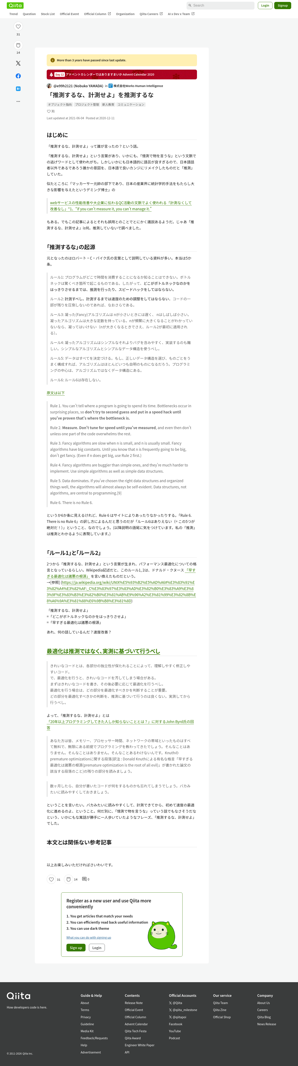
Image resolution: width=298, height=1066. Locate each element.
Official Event (69, 14)
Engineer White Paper (140, 1045)
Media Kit (87, 1031)
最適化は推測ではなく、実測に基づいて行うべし (103, 651)
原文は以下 (56, 392)
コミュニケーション (131, 104)
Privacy (86, 1017)
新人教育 (108, 104)
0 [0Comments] (85, 879)
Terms (85, 1010)
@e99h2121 (75, 86)
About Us (263, 1003)
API (127, 1052)
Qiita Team (220, 1003)
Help (84, 1045)
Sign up (76, 947)
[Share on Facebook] (18, 76)
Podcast (174, 1038)
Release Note (134, 1003)
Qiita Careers (151, 14)
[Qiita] (15, 5)
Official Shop (222, 1017)
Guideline (87, 1024)
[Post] (18, 63)
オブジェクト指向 (60, 104)
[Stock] (18, 45)
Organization (125, 14)
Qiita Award (133, 1038)
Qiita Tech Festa (135, 1031)
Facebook (175, 1024)
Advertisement (91, 1052)
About (85, 1003)
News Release (266, 1024)
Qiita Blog (264, 1017)
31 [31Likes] (18, 34)
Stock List (48, 14)
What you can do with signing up (88, 937)
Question (29, 14)
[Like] (18, 26)
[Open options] (18, 101)
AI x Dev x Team (181, 14)
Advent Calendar (136, 1024)
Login (265, 5)
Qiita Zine (219, 1010)
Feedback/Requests (94, 1038)
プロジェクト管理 (87, 104)
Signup (283, 5)
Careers (262, 1010)
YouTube (175, 1031)
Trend (13, 14)
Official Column (97, 14)
